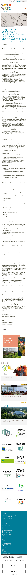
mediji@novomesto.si (7, 553)
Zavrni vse (14, 571)
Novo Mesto (9, 7)
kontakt (11, 1)
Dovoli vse (14, 566)
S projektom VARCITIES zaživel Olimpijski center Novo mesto (14, 421)
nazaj (5, 329)
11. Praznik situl (7, 377)
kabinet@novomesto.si (7, 543)
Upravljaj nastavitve (14, 574)
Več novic (21, 402)
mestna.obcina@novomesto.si (8, 530)
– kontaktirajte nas (21, 1)
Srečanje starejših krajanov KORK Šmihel (12, 397)
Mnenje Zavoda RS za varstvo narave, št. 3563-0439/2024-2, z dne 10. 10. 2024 (13, 326)
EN (13, 1)
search (9, 1)
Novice (6, 26)
